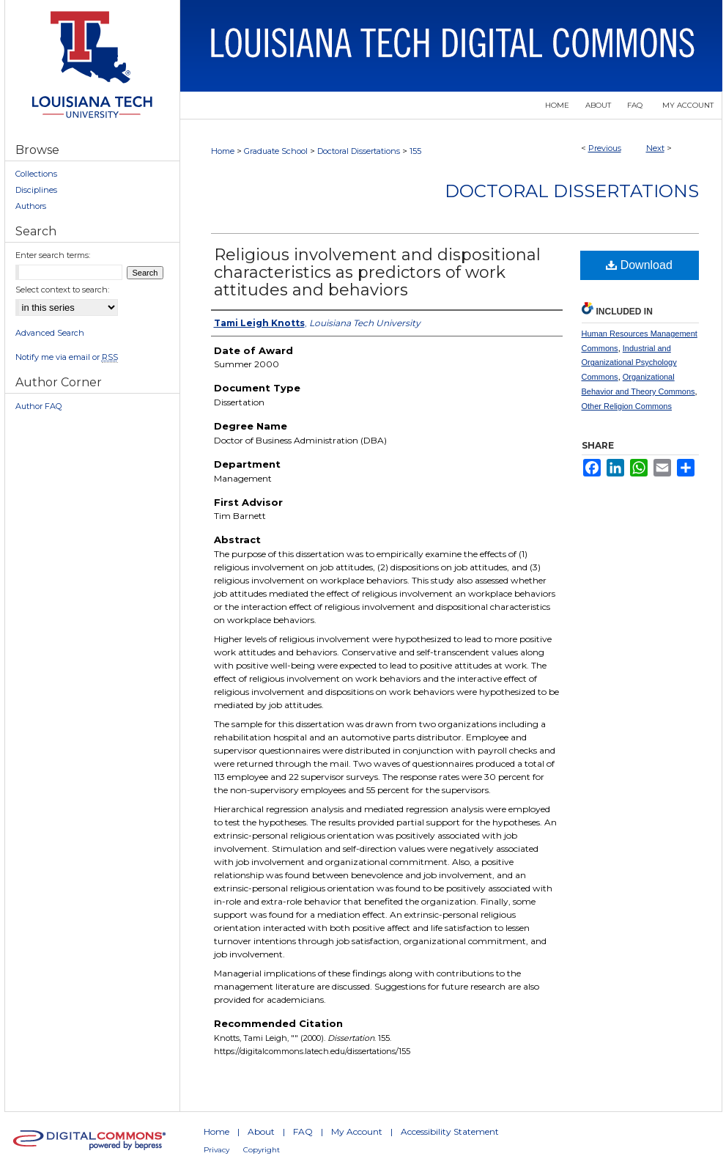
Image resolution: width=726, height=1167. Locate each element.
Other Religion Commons (627, 406)
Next (655, 148)
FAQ (303, 1131)
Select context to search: (62, 289)
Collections (36, 174)
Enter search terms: (52, 255)
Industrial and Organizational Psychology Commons (629, 363)
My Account (356, 1131)
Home (222, 151)
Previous (604, 148)
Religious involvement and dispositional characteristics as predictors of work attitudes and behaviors (377, 272)
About (261, 1131)
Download (639, 265)
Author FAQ (38, 406)
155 (415, 151)
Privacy (216, 1150)
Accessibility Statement (450, 1131)
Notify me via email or (66, 357)
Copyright (261, 1150)
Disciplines (36, 190)
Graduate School (276, 151)
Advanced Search (49, 333)
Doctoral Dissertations (358, 151)
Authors (30, 206)
